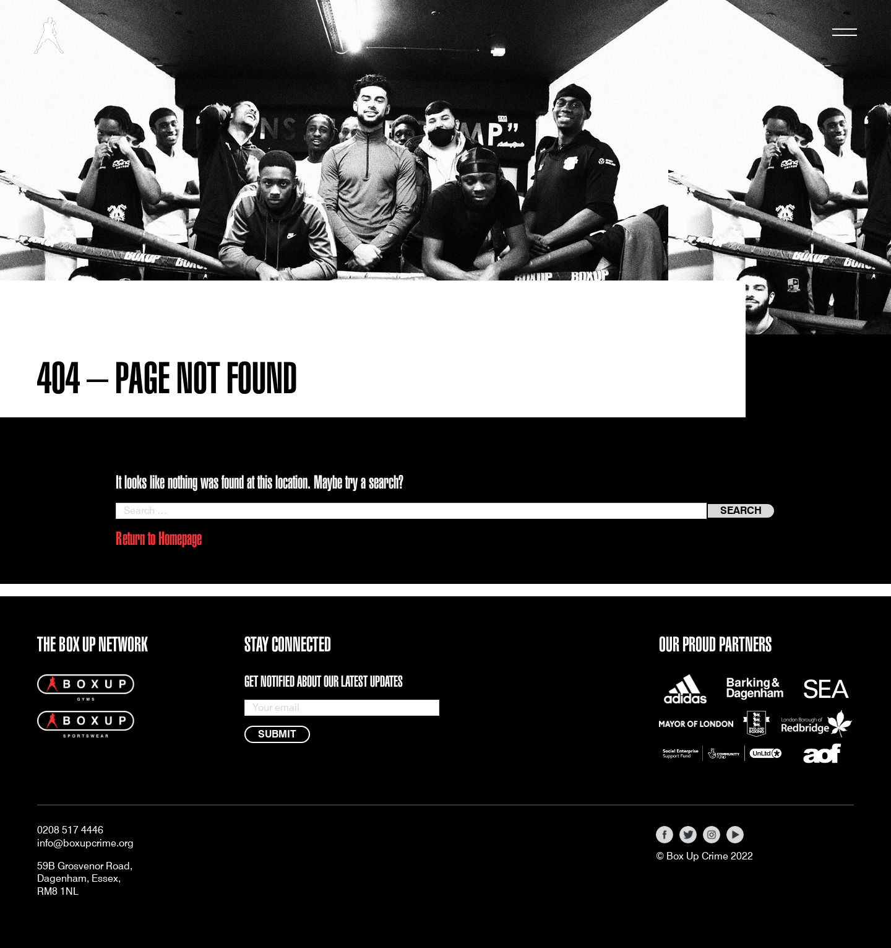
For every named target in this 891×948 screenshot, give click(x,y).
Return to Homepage (159, 538)
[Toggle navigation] (844, 35)
